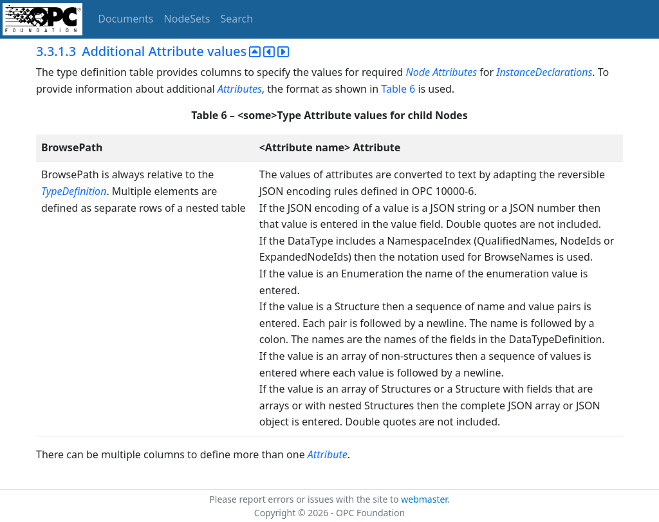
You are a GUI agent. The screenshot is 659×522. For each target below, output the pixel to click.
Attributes (454, 72)
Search (237, 19)
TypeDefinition (73, 191)
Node (417, 72)
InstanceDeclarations (544, 72)
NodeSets (187, 19)
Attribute (328, 454)
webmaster (424, 499)
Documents (125, 19)
